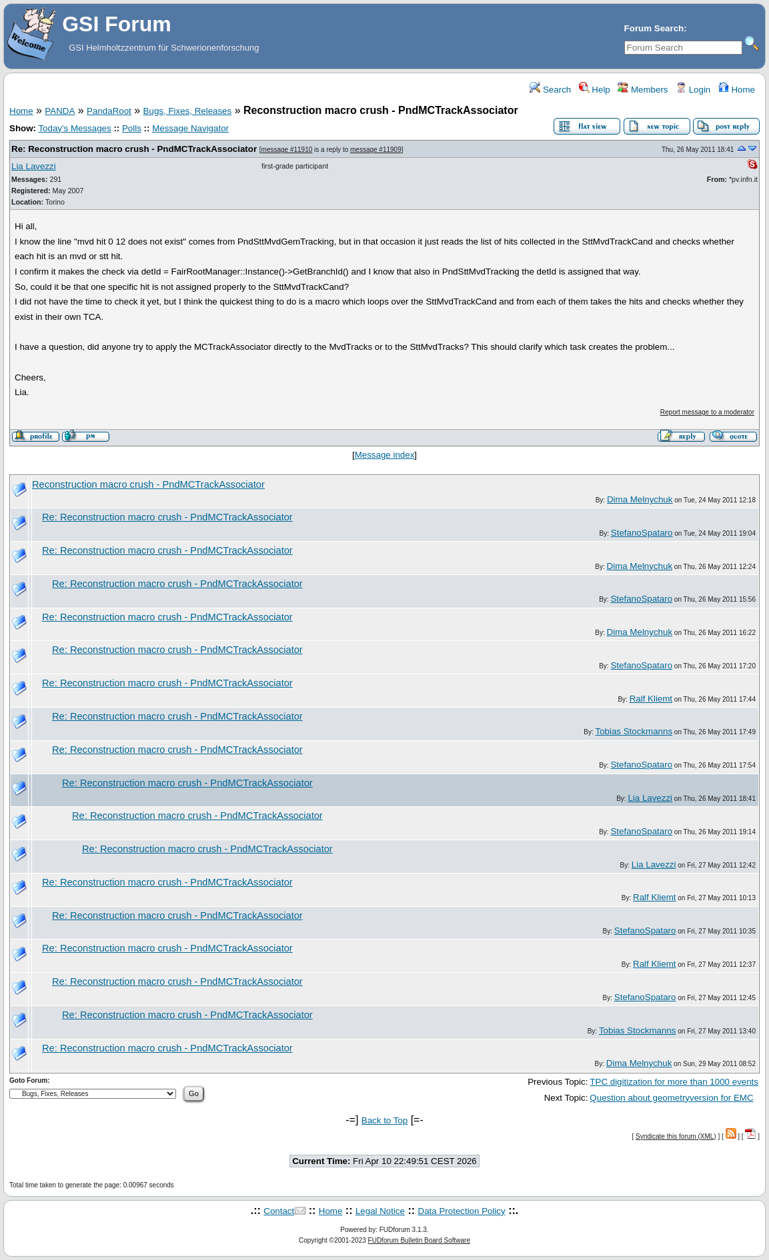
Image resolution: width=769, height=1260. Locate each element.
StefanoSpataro (642, 533)
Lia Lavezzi (33, 166)
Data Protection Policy (462, 1211)
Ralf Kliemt (651, 699)
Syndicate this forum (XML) (676, 1136)
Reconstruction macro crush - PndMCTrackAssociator (148, 484)
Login (693, 90)
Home (736, 90)
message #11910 (287, 149)
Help (594, 90)
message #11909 (376, 149)
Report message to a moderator (707, 412)
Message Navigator (190, 128)
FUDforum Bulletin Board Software (419, 1240)
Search (550, 90)
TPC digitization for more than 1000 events (674, 1082)
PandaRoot (109, 111)
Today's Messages (74, 128)
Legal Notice (380, 1211)
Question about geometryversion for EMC (671, 1098)
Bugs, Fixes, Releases (187, 111)
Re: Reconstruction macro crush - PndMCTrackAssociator (134, 149)
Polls (131, 128)
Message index (385, 455)
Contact (278, 1211)
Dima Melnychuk (640, 499)
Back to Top (384, 1120)
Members (643, 90)
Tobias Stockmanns (634, 731)
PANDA (60, 111)
